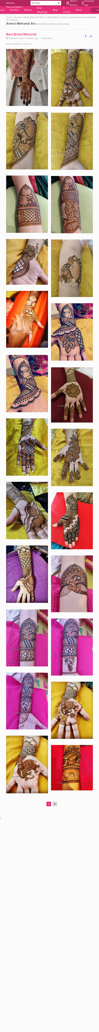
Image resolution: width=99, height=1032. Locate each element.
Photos (28, 10)
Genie (79, 10)
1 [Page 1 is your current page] (48, 803)
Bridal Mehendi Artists (34, 17)
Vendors (14, 10)
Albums (14, 20)
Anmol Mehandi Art (20, 24)
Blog (55, 10)
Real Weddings (42, 10)
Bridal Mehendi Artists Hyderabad (63, 17)
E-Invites (66, 10)
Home (9, 17)
